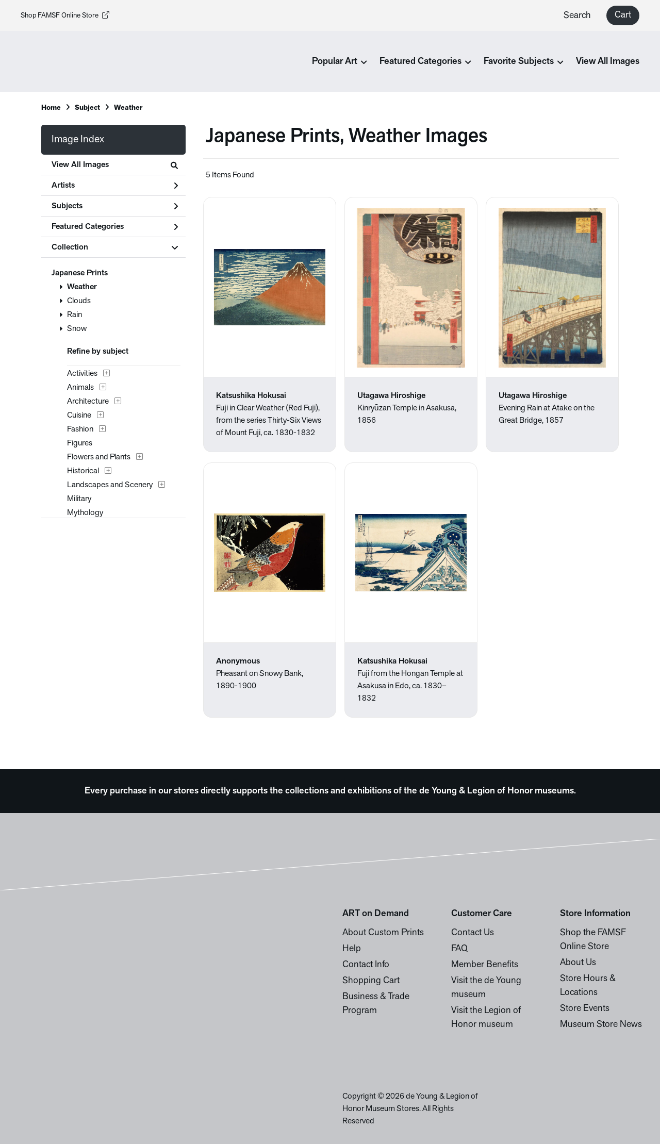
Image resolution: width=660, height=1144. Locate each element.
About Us (578, 963)
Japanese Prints (80, 273)
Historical (83, 471)
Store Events (584, 1009)
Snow (77, 329)
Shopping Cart (371, 981)
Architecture (88, 401)
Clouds (79, 301)
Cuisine (79, 415)
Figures (79, 443)
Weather (82, 287)
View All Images (607, 62)
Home (51, 108)
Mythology (85, 513)
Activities (82, 374)
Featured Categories (115, 227)
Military (79, 499)
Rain (74, 315)
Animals (80, 388)
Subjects (115, 206)
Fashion (80, 429)
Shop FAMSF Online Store (65, 16)
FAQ (459, 949)
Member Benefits (484, 965)
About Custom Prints (383, 933)
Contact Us (472, 933)
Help (351, 949)
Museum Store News (601, 1025)
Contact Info (365, 965)
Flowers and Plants (98, 457)
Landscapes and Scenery (110, 485)
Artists (115, 185)
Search (577, 16)
